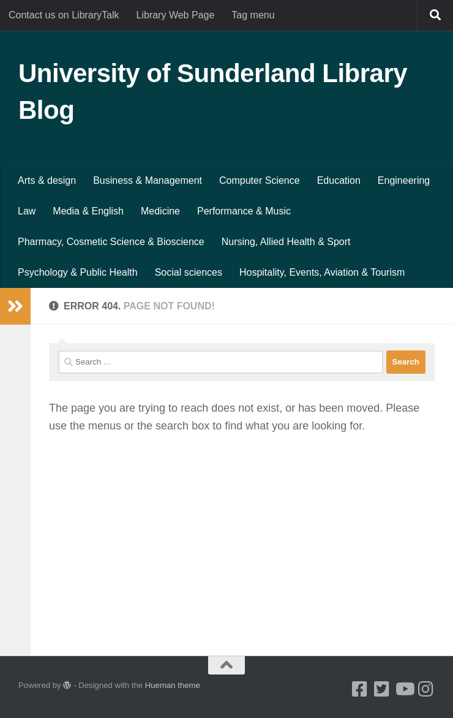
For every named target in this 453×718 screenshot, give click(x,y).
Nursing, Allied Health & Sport (286, 241)
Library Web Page (176, 15)
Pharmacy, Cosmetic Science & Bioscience (111, 241)
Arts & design (47, 180)
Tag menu (252, 15)
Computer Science (259, 180)
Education (339, 180)
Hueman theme (172, 685)
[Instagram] (426, 689)
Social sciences (188, 272)
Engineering (404, 180)
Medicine (160, 211)
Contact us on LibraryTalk (64, 15)
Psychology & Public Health (78, 272)
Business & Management (147, 180)
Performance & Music (244, 211)
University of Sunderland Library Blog (212, 91)
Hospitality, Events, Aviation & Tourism (322, 272)
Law (27, 211)
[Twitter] (382, 689)
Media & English (88, 211)
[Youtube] (404, 689)
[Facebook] (360, 689)
